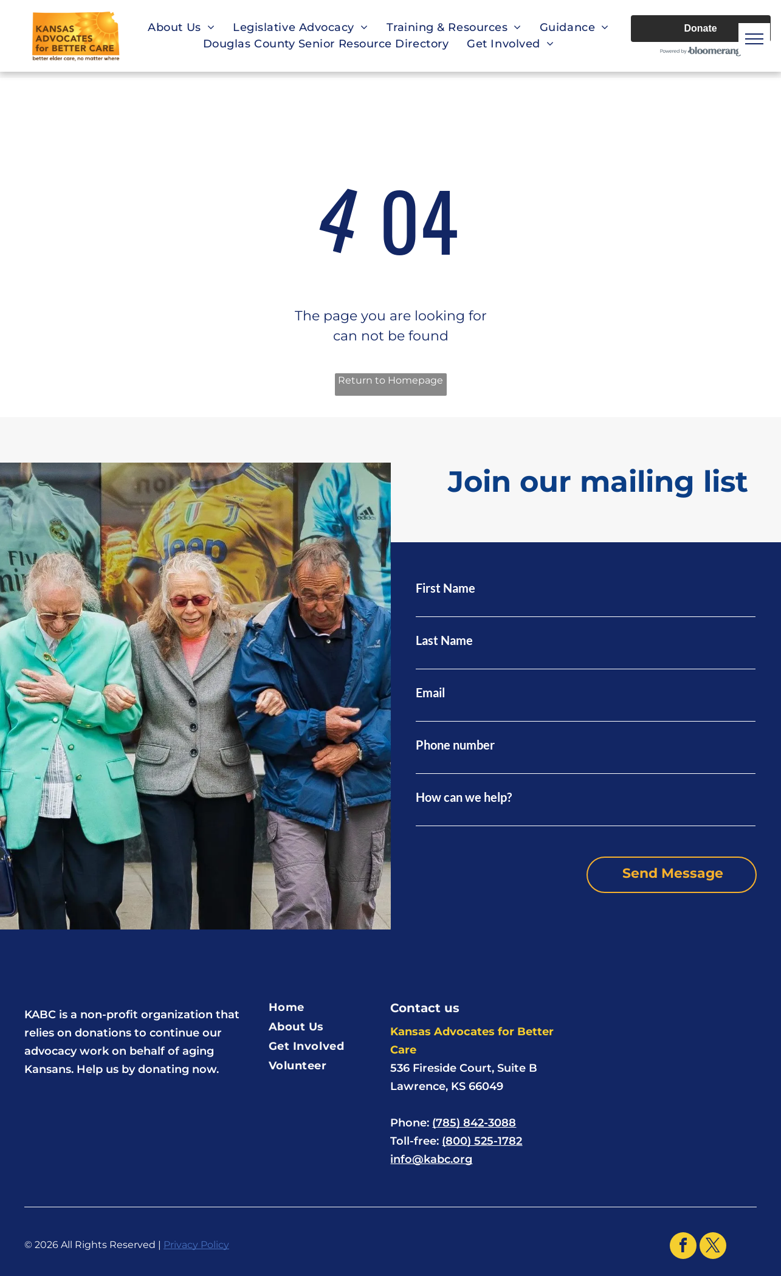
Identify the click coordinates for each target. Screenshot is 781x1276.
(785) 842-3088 (474, 1122)
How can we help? (464, 797)
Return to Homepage (390, 380)
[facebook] (683, 1247)
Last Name (444, 640)
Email (430, 692)
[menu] (754, 39)
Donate (700, 28)
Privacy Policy (196, 1244)
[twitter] (713, 1247)
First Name (445, 588)
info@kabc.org (431, 1159)
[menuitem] (181, 27)
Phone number (455, 744)
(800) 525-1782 (482, 1141)
